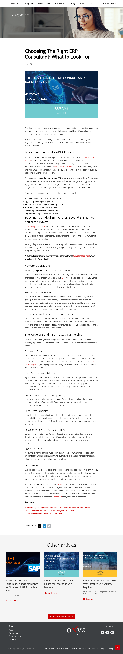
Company (13, 633)
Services (13, 630)
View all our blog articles (61, 616)
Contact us (109, 626)
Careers (12, 639)
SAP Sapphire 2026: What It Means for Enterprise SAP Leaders (59, 584)
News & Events (15, 636)
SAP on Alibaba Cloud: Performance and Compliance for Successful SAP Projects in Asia (22, 585)
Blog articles (20, 15)
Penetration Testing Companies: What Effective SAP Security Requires (100, 584)
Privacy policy (98, 648)
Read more (12, 600)
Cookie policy (111, 648)
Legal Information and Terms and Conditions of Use (67, 648)
